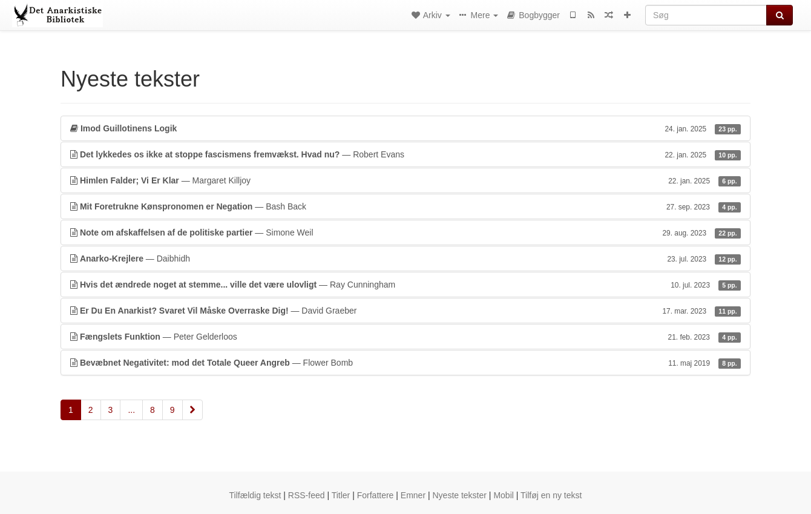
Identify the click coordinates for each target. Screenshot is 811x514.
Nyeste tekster (459, 495)
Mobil (503, 495)
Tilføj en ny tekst (551, 495)
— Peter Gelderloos (405, 337)
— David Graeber (405, 311)
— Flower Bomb (405, 363)
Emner (413, 495)
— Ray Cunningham (405, 284)
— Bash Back (405, 206)
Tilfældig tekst (255, 495)
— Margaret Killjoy (405, 180)
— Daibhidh (405, 258)
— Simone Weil (405, 232)
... (131, 410)
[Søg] (706, 15)
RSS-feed (306, 495)
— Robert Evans (405, 154)
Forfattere (375, 495)
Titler (341, 495)
